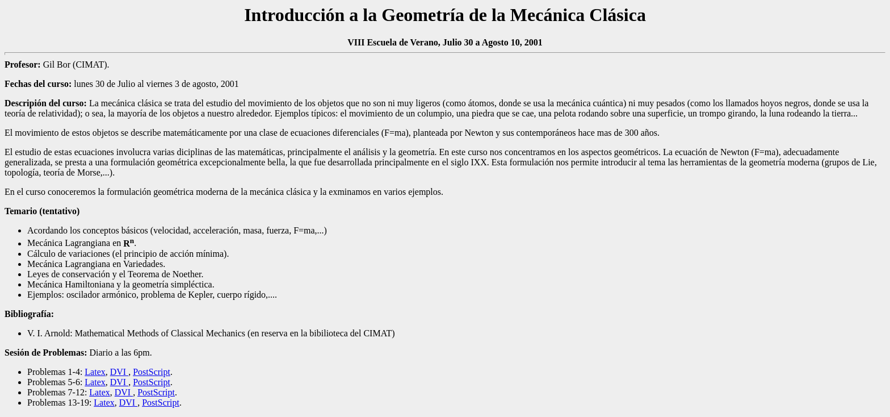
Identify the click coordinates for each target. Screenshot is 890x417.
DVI (119, 372)
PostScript (151, 372)
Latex (95, 372)
